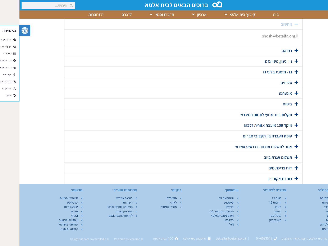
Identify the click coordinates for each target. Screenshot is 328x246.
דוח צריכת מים (261, 168)
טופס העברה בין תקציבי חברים (248, 136)
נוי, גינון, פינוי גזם (259, 61)
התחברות (76, 14)
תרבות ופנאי (142, 14)
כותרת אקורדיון (260, 178)
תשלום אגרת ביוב (259, 157)
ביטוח (268, 104)
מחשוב (267, 24)
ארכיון (180, 14)
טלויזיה (267, 82)
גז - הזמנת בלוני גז (258, 72)
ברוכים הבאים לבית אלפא (157, 5)
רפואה (267, 50)
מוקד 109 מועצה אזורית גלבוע (248, 125)
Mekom (114, 239)
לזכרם (107, 14)
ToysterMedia (78, 239)
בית (256, 14)
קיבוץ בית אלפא (220, 14)
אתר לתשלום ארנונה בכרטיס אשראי (244, 146)
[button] (5, 30)
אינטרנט (266, 93)
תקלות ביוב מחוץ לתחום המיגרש (247, 114)
